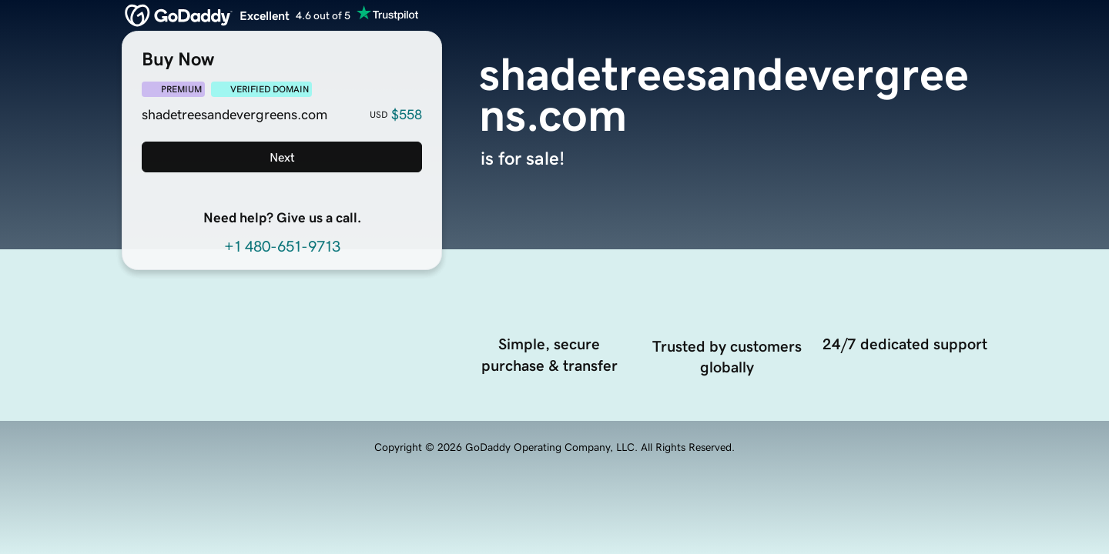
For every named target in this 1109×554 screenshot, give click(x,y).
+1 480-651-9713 (282, 246)
